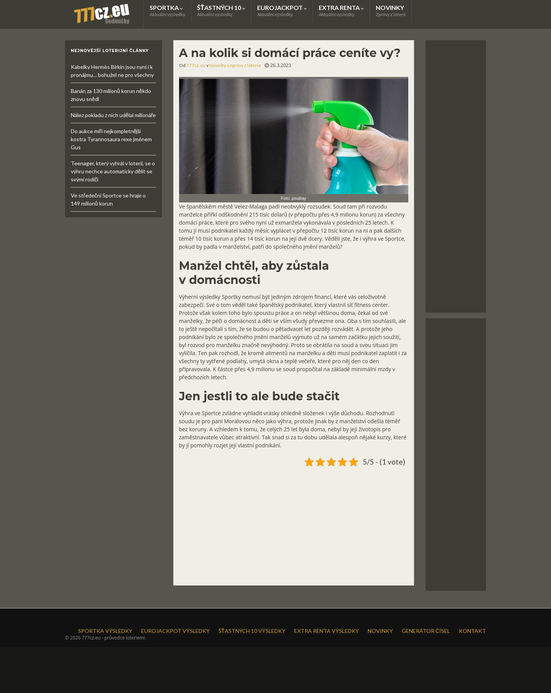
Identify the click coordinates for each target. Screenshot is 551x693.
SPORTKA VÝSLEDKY (105, 631)
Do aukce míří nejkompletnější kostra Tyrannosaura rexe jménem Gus (111, 139)
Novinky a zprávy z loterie (235, 65)
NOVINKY (391, 10)
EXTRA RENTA (341, 10)
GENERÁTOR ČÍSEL (426, 631)
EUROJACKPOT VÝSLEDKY (175, 631)
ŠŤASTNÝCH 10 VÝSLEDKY (251, 631)
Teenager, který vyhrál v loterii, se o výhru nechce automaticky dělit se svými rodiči (113, 171)
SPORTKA (167, 10)
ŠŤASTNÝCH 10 (221, 10)
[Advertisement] (293, 523)
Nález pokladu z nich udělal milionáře (113, 115)
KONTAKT (472, 631)
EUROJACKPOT (282, 10)
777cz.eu (195, 65)
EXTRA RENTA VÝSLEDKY (326, 631)
